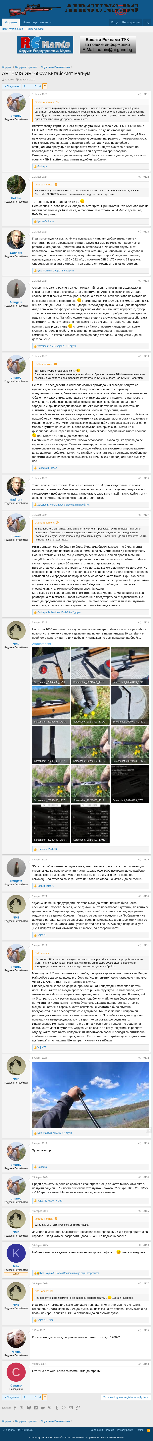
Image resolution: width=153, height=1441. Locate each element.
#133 (146, 1143)
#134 (146, 1177)
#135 (146, 1211)
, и (49, 1200)
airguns (9, 1429)
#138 (146, 1330)
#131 (146, 945)
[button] (51, 22)
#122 (146, 176)
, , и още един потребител (63, 504)
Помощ (140, 1429)
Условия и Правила (102, 1429)
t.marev (9, 79)
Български (25, 1429)
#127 (146, 515)
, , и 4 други (55, 270)
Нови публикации (12, 28)
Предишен (13, 86)
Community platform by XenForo (59, 1437)
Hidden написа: (44, 364)
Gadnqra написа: (45, 102)
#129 (146, 859)
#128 (146, 622)
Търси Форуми (34, 28)
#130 (146, 896)
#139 (146, 1364)
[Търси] (147, 22)
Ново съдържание (35, 22)
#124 (146, 280)
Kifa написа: (42, 1291)
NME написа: (42, 953)
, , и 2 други (56, 346)
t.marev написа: (44, 184)
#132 (146, 1057)
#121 (146, 94)
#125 (146, 356)
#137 (146, 1283)
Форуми (11, 22)
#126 (146, 478)
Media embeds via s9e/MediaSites (107, 1437)
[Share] (139, 94)
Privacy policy (125, 1429)
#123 (146, 231)
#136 (146, 1245)
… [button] (30, 86)
